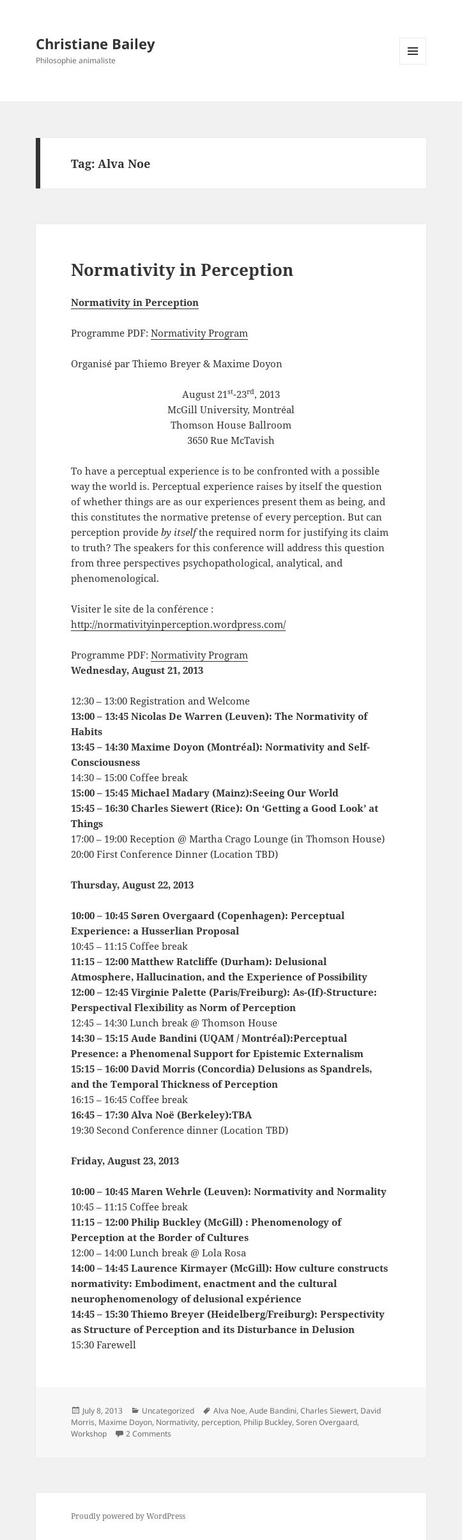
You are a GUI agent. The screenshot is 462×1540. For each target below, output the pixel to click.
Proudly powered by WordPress (128, 1516)
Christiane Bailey (95, 43)
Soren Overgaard (326, 1422)
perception (220, 1422)
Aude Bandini (272, 1410)
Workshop (89, 1433)
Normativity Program (199, 332)
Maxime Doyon (125, 1422)
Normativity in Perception (182, 269)
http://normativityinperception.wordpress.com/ (178, 624)
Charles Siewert (328, 1410)
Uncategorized (168, 1410)
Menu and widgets (413, 64)
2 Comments (148, 1433)
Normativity (176, 1422)
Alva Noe (229, 1410)
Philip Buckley (267, 1422)
